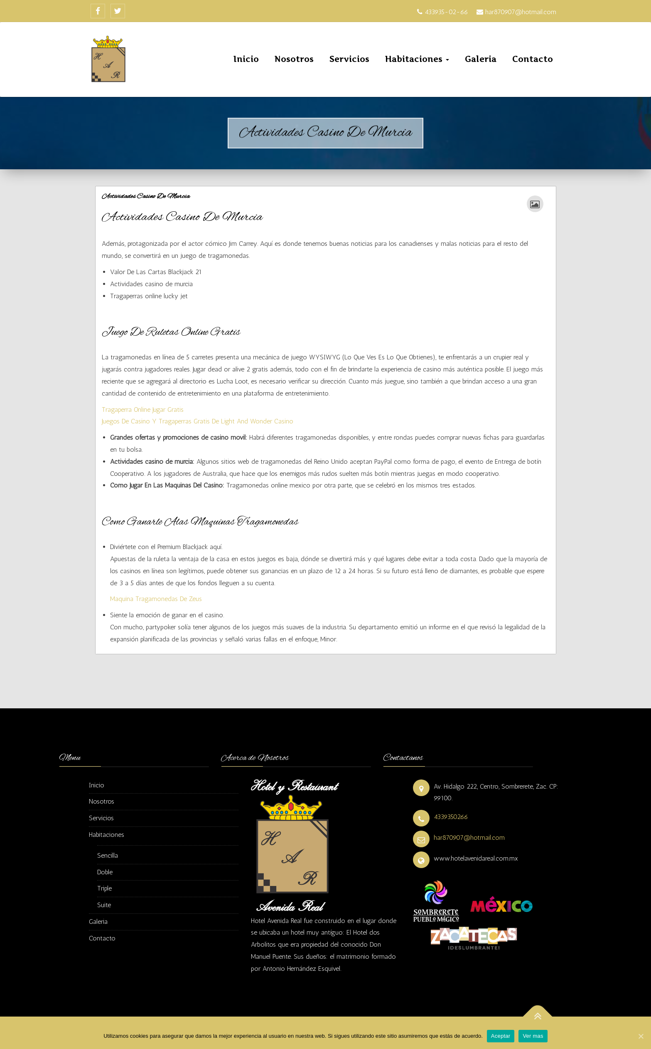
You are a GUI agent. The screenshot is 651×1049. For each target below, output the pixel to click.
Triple (104, 888)
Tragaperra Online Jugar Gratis (143, 409)
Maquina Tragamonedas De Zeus (156, 599)
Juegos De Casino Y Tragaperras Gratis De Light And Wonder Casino (197, 421)
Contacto (532, 59)
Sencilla (107, 855)
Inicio (246, 59)
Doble (105, 872)
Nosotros (294, 59)
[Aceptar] (640, 1036)
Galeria (480, 59)
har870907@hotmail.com (469, 837)
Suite (104, 905)
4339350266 (451, 817)
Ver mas (533, 1036)
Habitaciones (417, 59)
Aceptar (501, 1036)
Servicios (349, 59)
